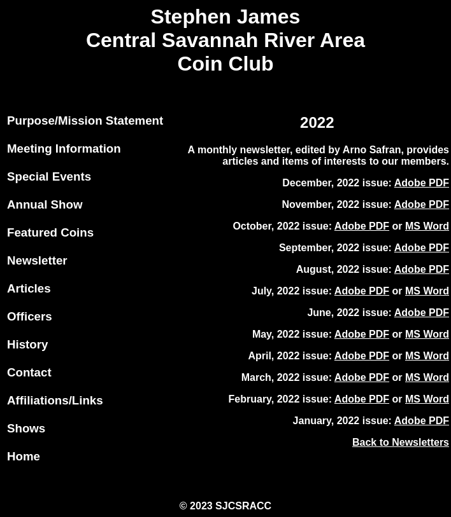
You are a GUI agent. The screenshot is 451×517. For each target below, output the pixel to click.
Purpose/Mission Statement (85, 120)
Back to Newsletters (400, 442)
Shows (26, 428)
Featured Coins (50, 232)
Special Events (49, 176)
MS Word (427, 226)
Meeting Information (64, 148)
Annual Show (44, 204)
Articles (29, 288)
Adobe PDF (421, 182)
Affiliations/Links (55, 400)
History (27, 344)
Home (23, 456)
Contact (29, 372)
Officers (29, 316)
